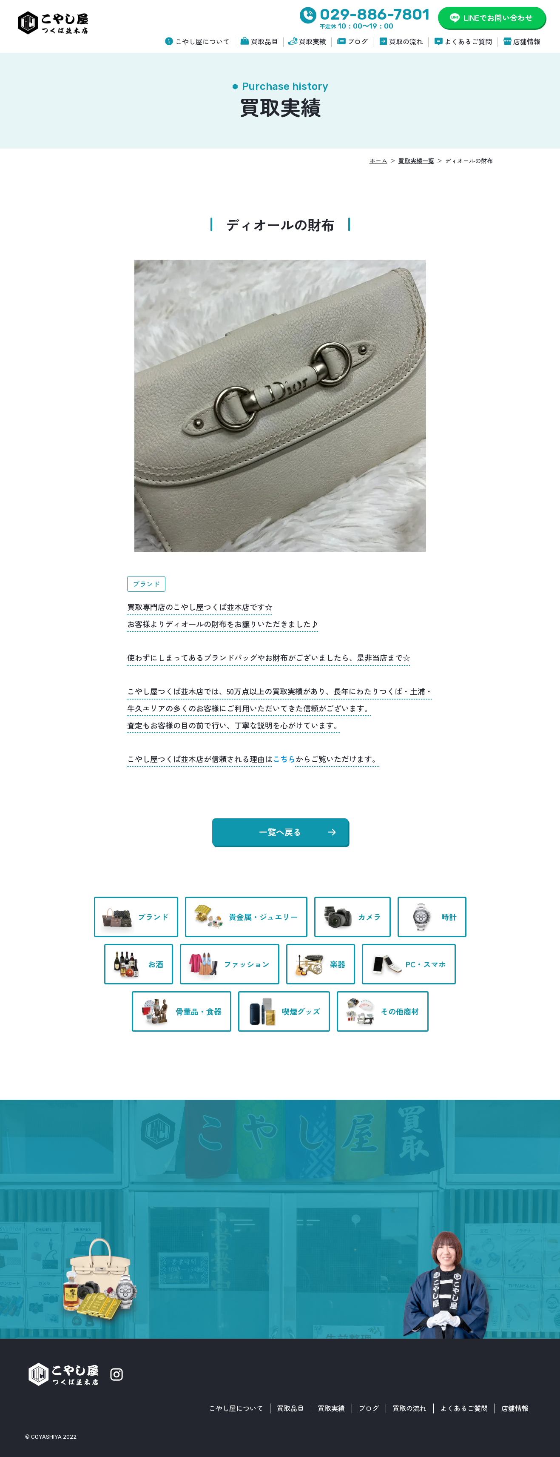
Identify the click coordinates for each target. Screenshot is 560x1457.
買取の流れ (406, 41)
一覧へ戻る (280, 832)
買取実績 (312, 41)
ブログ (357, 41)
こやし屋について (202, 41)
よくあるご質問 (468, 41)
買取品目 (264, 41)
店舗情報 (526, 41)
